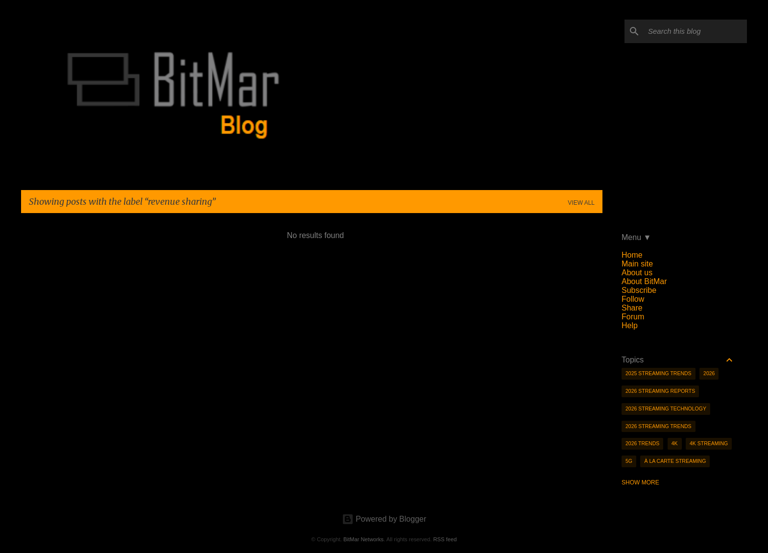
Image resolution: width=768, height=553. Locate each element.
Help (630, 325)
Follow (633, 299)
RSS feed (444, 539)
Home (632, 255)
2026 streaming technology (665, 408)
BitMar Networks (363, 539)
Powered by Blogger (384, 519)
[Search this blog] (695, 31)
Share (632, 308)
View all (581, 202)
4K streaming (709, 443)
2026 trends (642, 443)
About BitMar (644, 281)
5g (628, 461)
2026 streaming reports (660, 391)
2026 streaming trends (658, 426)
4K (675, 443)
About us (637, 272)
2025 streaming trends (658, 373)
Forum (633, 317)
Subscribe (639, 290)
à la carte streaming (675, 461)
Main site (637, 264)
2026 (709, 373)
